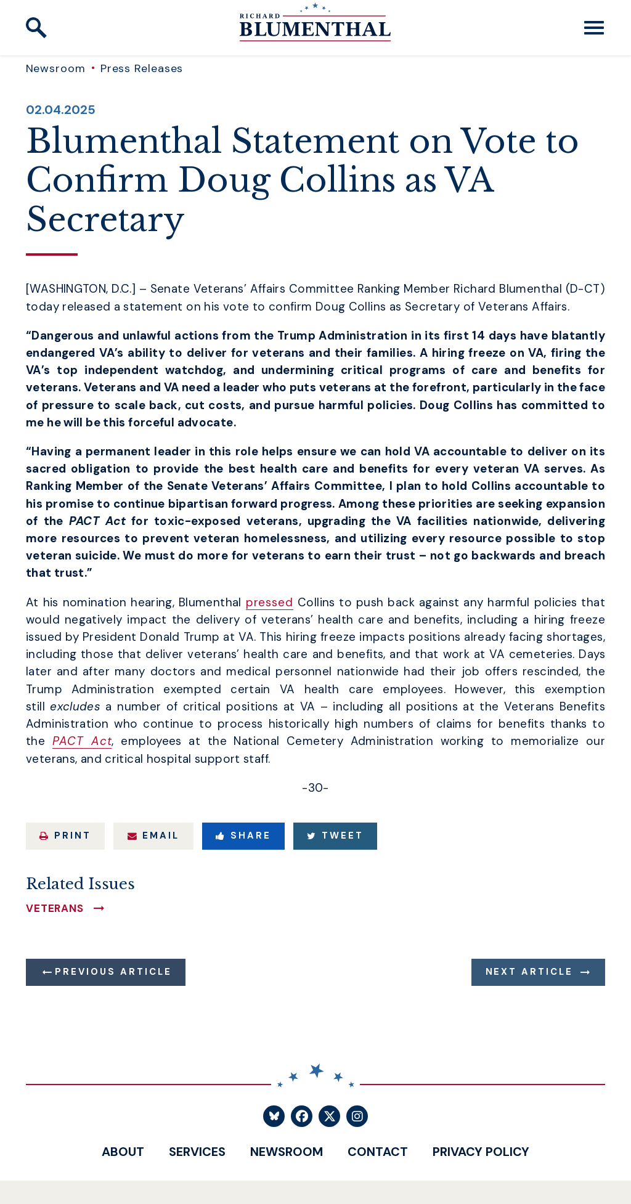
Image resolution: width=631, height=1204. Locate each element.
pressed (270, 602)
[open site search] (36, 27)
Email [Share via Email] (154, 835)
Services (197, 1152)
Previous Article (113, 972)
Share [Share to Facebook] (243, 835)
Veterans (55, 908)
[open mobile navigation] (594, 28)
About (123, 1152)
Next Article (530, 972)
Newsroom (56, 68)
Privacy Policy (481, 1152)
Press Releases (142, 68)
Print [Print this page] (65, 835)
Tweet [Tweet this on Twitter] (335, 835)
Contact (378, 1152)
